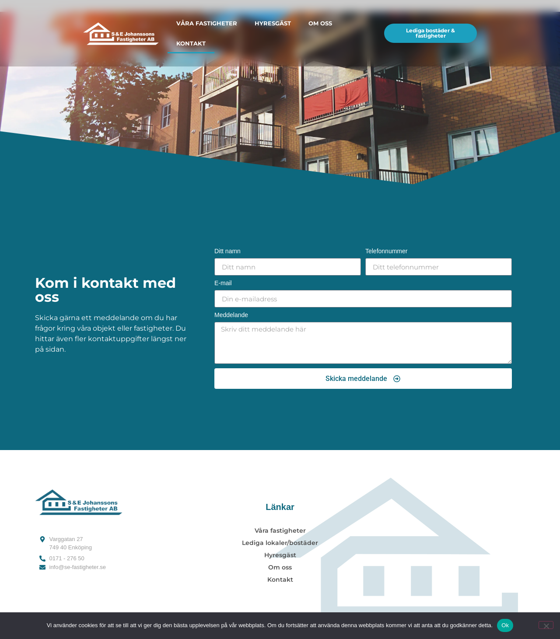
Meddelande (231, 315)
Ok (505, 625)
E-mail (223, 283)
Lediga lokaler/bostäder (280, 543)
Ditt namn (227, 251)
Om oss (320, 23)
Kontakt (191, 43)
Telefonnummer (386, 251)
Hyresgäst (273, 23)
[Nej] (546, 625)
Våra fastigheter (206, 23)
